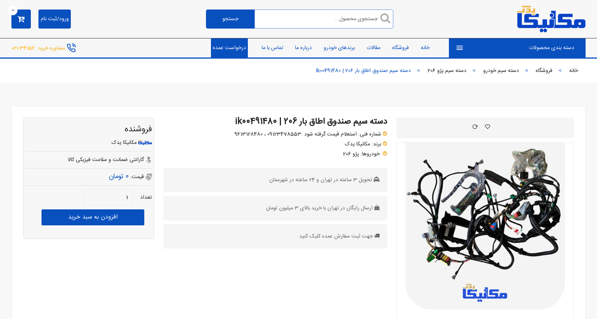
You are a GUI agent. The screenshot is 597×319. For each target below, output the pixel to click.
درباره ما (303, 48)
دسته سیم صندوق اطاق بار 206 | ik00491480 (311, 122)
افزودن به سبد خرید (93, 217)
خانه (425, 48)
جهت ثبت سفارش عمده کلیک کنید (336, 236)
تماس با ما (272, 48)
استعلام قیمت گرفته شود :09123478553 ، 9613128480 (296, 134)
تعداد (146, 197)
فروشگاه (400, 48)
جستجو (230, 19)
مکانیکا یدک (357, 144)
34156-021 (23, 48)
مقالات (373, 48)
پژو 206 (351, 154)
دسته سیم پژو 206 (447, 70)
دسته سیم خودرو (501, 70)
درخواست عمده (229, 48)
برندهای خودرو (339, 48)
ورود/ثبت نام (55, 19)
